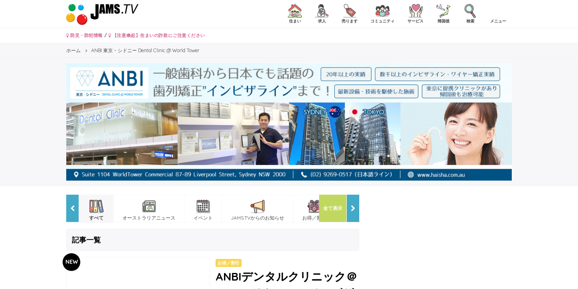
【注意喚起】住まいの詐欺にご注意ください (156, 35)
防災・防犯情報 (84, 35)
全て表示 (332, 208)
